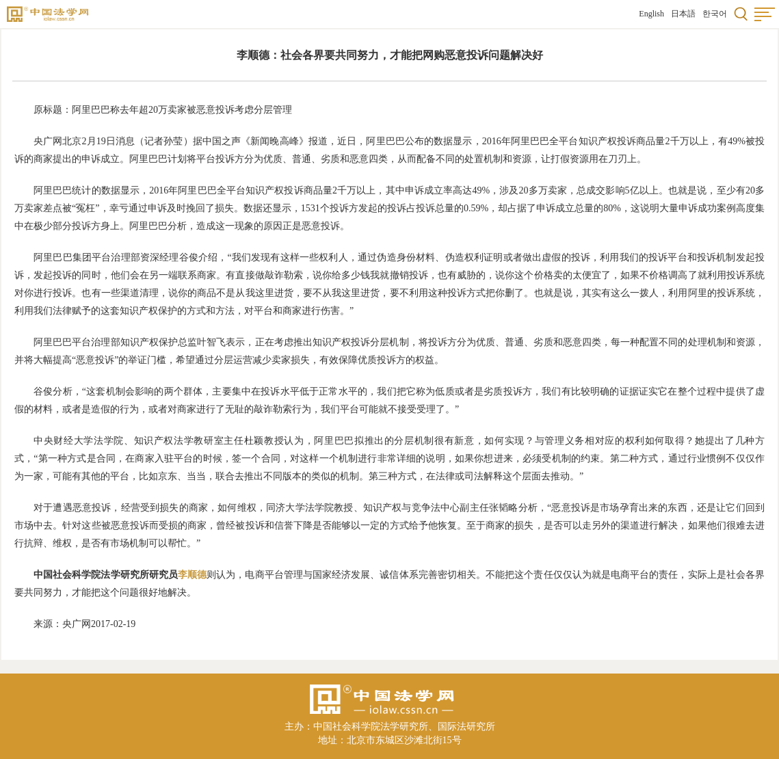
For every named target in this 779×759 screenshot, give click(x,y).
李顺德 (192, 575)
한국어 (714, 13)
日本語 (683, 13)
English (651, 13)
